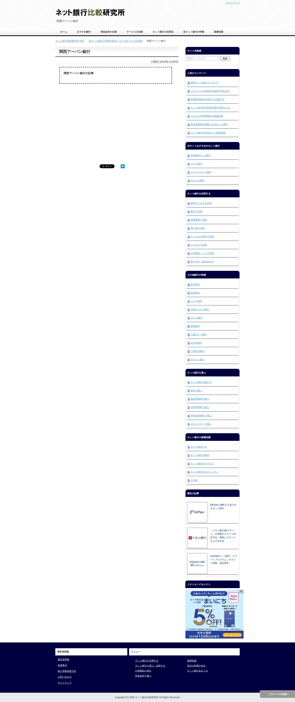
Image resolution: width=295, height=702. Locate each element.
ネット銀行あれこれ (197, 670)
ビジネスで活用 (199, 245)
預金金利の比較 (109, 31)
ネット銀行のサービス (202, 463)
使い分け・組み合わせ (202, 261)
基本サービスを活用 (201, 203)
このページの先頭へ (278, 694)
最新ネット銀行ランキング (205, 82)
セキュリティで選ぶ (201, 424)
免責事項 (62, 665)
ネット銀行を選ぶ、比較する (150, 665)
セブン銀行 (196, 317)
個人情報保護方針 (67, 671)
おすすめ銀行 (84, 31)
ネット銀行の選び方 (201, 382)
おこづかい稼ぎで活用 (202, 236)
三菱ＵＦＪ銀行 (199, 334)
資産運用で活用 (199, 219)
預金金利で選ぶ (143, 675)
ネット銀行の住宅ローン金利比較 (208, 132)
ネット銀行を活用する (146, 660)
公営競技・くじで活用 (202, 253)
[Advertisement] (86, 129)
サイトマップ (65, 682)
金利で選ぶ (196, 390)
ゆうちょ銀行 (198, 359)
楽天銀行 (195, 284)
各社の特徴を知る (196, 665)
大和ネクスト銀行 (200, 309)
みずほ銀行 (196, 342)
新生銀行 (195, 292)
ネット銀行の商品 (200, 455)
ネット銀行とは (199, 446)
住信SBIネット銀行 (201, 155)
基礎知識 (218, 31)
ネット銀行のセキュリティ (205, 472)
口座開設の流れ (143, 670)
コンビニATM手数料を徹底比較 (207, 116)
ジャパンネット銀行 (201, 172)
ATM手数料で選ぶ (200, 407)
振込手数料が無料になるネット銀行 (209, 124)
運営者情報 (63, 659)
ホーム (63, 31)
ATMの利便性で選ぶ (201, 415)
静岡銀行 (195, 326)
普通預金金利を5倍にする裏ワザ (208, 99)
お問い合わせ (65, 677)
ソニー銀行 (196, 301)
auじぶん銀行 (198, 180)
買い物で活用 (198, 228)
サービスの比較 (135, 31)
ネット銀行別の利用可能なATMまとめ (210, 107)
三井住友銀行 (198, 351)
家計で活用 (196, 211)
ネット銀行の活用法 (163, 31)
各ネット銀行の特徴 (193, 31)
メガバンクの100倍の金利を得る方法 (210, 91)
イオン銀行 (196, 163)
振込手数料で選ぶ (200, 399)
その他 (194, 480)
